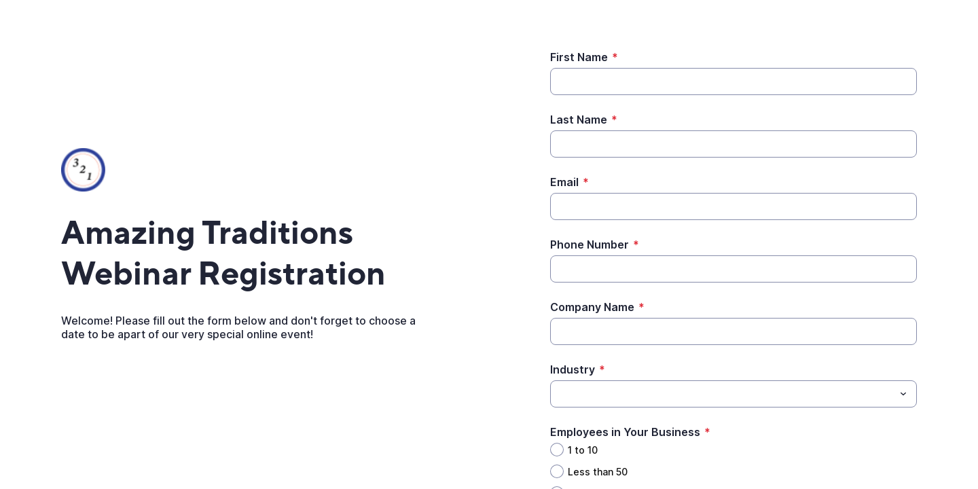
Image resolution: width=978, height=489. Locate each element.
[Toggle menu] (903, 393)
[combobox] (733, 394)
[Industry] (558, 394)
